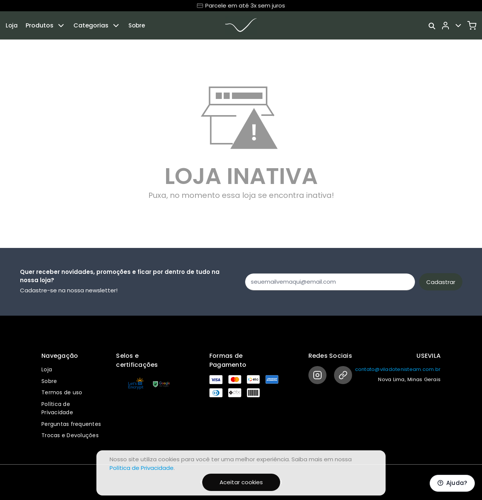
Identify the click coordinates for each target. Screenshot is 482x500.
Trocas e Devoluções (70, 435)
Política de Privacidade (142, 468)
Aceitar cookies (241, 482)
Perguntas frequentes (71, 424)
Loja (12, 25)
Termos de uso (61, 392)
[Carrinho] (471, 25)
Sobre (136, 25)
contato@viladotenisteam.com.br (398, 369)
